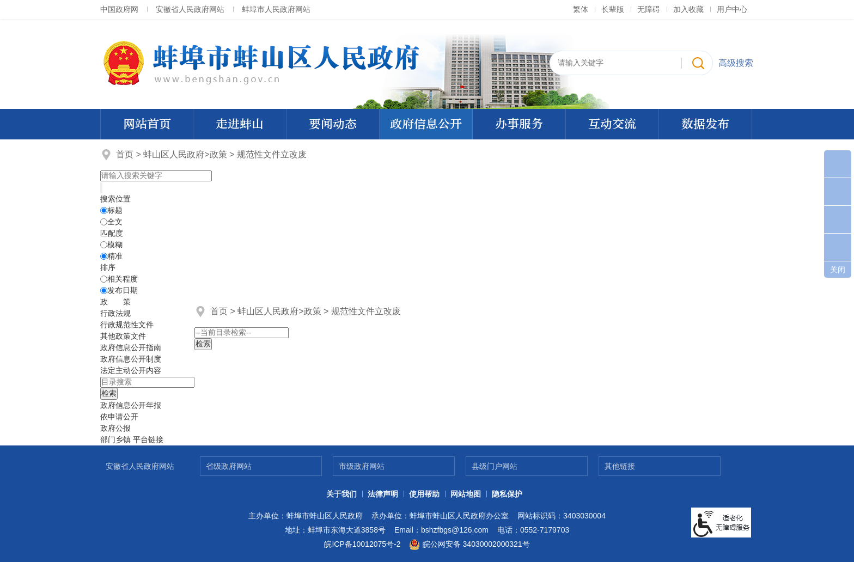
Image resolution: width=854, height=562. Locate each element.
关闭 (837, 269)
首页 (124, 154)
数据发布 (705, 124)
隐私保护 (507, 494)
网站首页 (147, 124)
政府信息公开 (426, 124)
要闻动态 (333, 124)
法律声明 (383, 494)
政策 (218, 154)
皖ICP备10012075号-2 (362, 544)
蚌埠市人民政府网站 (276, 9)
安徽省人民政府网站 (190, 9)
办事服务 (519, 124)
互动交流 (612, 124)
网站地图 (465, 494)
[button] (613, 9)
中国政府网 (119, 9)
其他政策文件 (123, 336)
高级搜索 (735, 63)
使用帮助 (424, 494)
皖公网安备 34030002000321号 (469, 544)
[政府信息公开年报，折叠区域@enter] (130, 405)
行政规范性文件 (127, 324)
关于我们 (341, 494)
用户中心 (732, 9)
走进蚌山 (240, 124)
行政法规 (115, 313)
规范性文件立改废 (272, 154)
